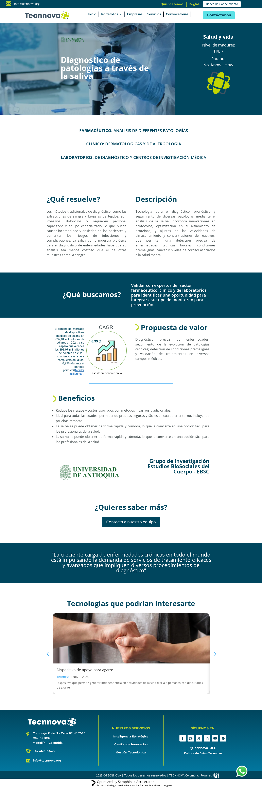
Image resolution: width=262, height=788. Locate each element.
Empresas (134, 14)
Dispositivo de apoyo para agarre (85, 669)
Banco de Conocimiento (222, 4)
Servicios (154, 14)
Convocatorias (177, 14)
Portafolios (109, 14)
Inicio (92, 14)
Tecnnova (63, 677)
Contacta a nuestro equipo (131, 522)
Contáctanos (219, 15)
